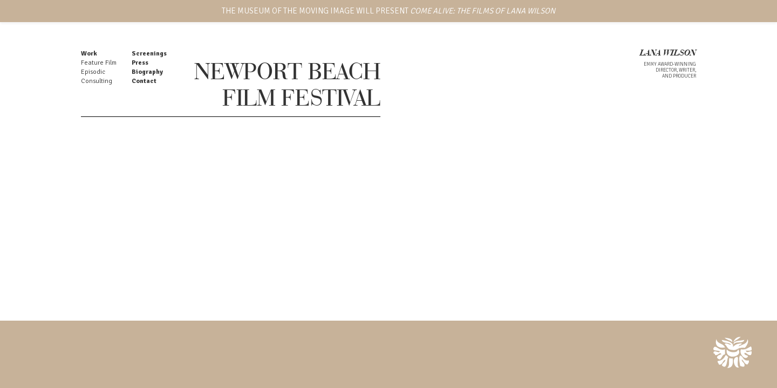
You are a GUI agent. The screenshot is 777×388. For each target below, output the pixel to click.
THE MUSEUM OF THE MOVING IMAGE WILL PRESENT (388, 11)
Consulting (96, 81)
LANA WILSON (668, 53)
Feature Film (99, 63)
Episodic (93, 72)
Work (89, 54)
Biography (147, 72)
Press (140, 63)
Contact (144, 81)
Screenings (149, 54)
